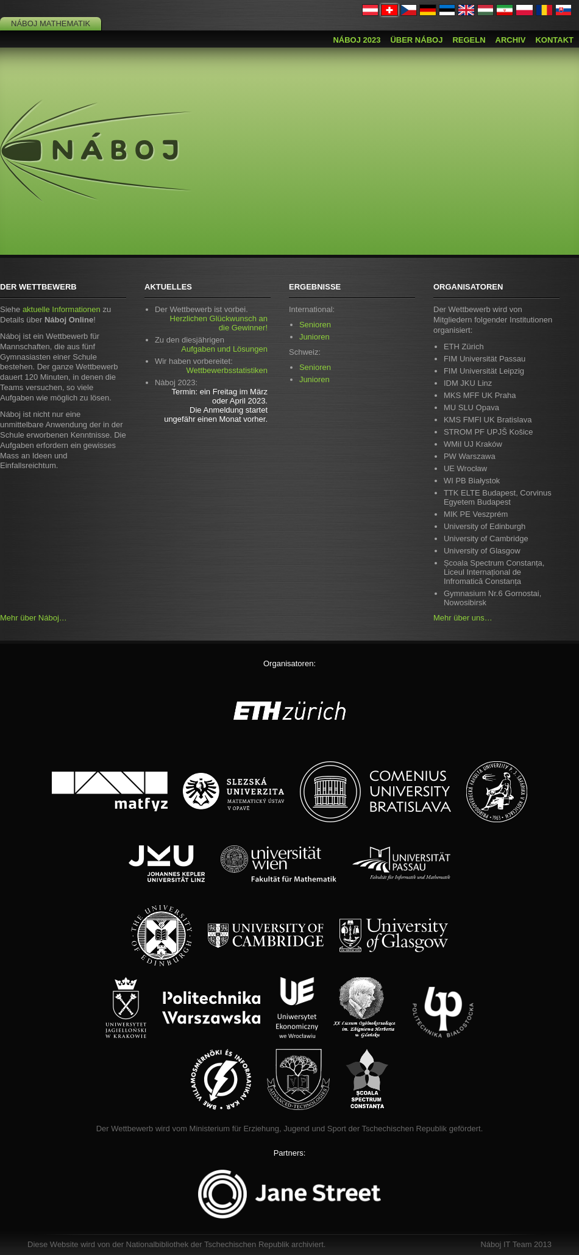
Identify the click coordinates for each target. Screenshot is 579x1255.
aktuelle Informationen (62, 309)
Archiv (511, 39)
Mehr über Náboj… (33, 617)
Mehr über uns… (462, 617)
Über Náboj (416, 39)
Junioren (314, 336)
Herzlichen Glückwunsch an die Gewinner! (219, 323)
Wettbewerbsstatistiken (227, 370)
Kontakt (554, 39)
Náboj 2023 (356, 39)
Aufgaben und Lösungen (224, 349)
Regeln (468, 39)
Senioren (315, 324)
